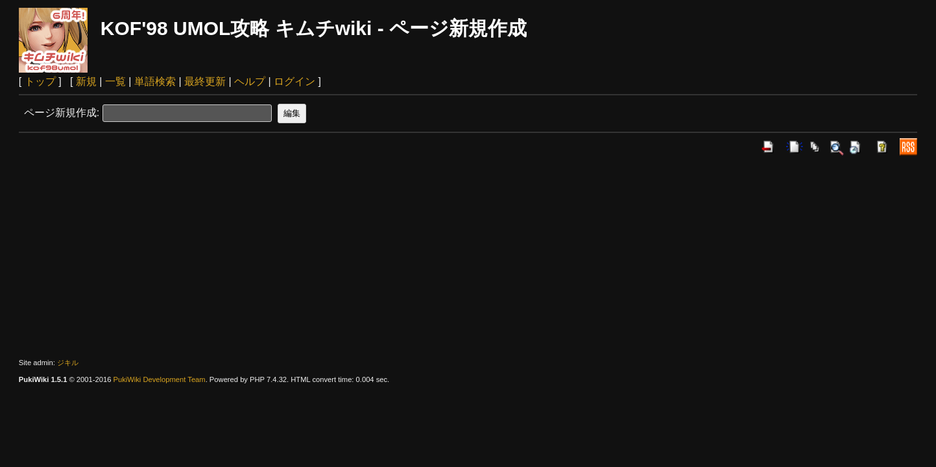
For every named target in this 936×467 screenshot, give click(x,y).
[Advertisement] (468, 257)
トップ (40, 81)
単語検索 (155, 81)
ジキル (67, 362)
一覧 (115, 81)
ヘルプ (249, 81)
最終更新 (205, 81)
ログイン (294, 81)
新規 (86, 81)
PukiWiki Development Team (159, 379)
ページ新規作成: (61, 112)
